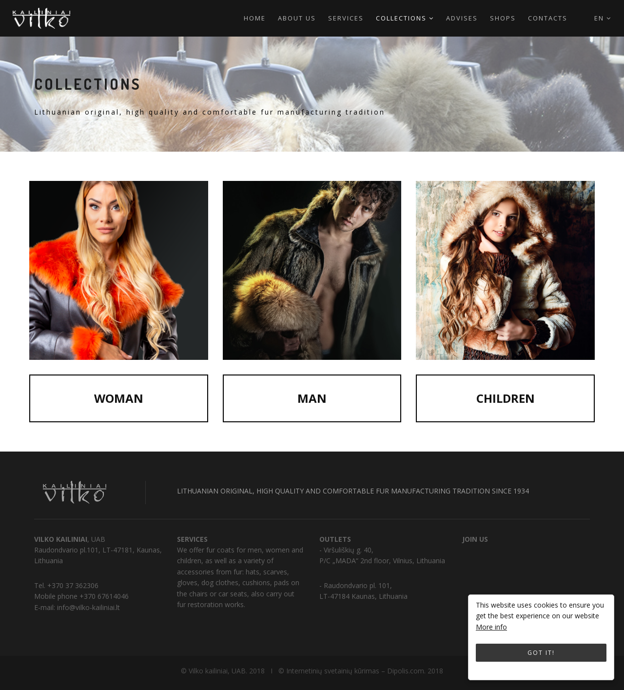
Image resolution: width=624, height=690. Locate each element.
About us (297, 18)
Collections (405, 18)
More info (491, 626)
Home (255, 18)
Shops (503, 18)
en (602, 18)
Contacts (547, 18)
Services (346, 18)
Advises (462, 18)
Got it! (541, 653)
